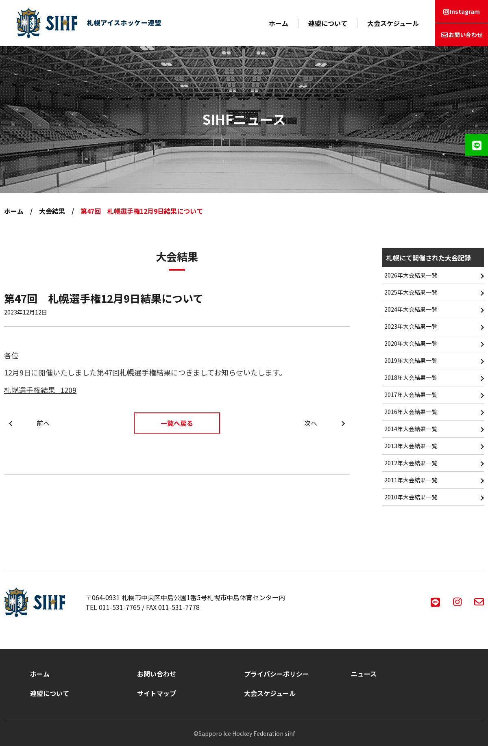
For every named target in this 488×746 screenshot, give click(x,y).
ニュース (364, 674)
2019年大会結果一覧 (410, 360)
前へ (43, 423)
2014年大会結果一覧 (410, 429)
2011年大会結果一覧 (410, 480)
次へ (310, 423)
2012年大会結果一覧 (410, 463)
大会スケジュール (393, 23)
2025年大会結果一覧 (410, 292)
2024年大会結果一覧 (410, 309)
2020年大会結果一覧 (410, 343)
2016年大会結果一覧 (410, 412)
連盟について (327, 23)
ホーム (278, 23)
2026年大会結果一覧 (410, 275)
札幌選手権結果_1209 (40, 389)
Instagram (465, 11)
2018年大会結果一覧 (410, 377)
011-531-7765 (119, 607)
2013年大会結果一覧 (410, 446)
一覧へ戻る (177, 423)
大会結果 (52, 211)
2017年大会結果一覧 (410, 394)
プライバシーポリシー (276, 674)
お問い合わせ (466, 34)
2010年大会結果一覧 (410, 497)
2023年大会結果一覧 (410, 326)
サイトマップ (156, 693)
